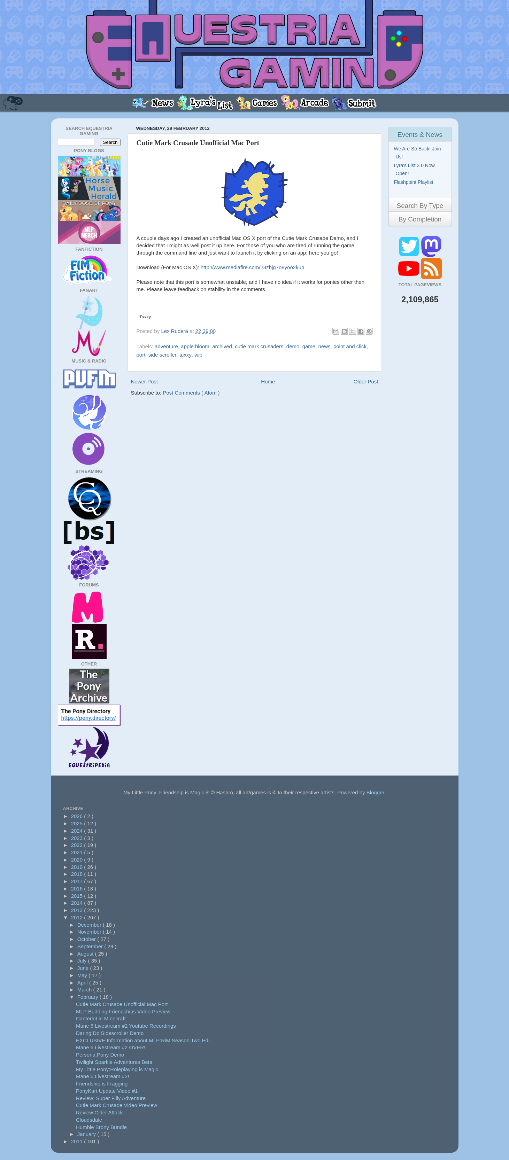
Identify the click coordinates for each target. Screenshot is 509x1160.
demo (293, 346)
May (83, 975)
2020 (77, 860)
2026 (77, 816)
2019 (77, 867)
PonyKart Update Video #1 (107, 1091)
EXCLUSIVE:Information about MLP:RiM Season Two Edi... (145, 1040)
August (86, 954)
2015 (77, 896)
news (324, 346)
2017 (77, 881)
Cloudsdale (89, 1120)
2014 (77, 903)
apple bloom (195, 346)
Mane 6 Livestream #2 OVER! (110, 1047)
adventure (166, 346)
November (90, 932)
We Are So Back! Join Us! (418, 152)
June (83, 968)
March (85, 989)
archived (222, 346)
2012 (77, 917)
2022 (77, 845)
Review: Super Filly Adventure (111, 1098)
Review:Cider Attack (99, 1112)
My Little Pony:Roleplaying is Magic (117, 1069)
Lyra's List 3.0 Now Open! (415, 169)
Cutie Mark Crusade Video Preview (116, 1105)
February (88, 997)
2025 (77, 823)
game (309, 346)
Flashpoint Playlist (414, 182)
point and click (350, 346)
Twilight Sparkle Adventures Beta (114, 1062)
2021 (77, 852)
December (90, 925)
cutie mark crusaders (259, 346)
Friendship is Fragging (102, 1084)
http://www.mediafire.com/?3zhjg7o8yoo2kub (252, 267)
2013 (77, 910)
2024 (77, 831)
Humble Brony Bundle (101, 1127)
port (141, 355)
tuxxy (185, 355)
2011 (77, 1141)
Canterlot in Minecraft (101, 1018)
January (87, 1134)
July (82, 961)
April (83, 983)
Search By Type (420, 205)
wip (198, 355)
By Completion (420, 219)
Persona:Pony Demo (100, 1055)
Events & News (420, 134)
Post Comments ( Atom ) (191, 393)
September (91, 946)
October (87, 939)
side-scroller (162, 355)
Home (268, 381)
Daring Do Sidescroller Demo (110, 1033)
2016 (77, 889)
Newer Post (144, 381)
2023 (77, 838)
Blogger (375, 792)
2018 (77, 874)
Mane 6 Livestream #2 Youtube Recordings (126, 1026)
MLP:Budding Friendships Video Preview (123, 1011)
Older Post (366, 381)
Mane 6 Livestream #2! (102, 1076)
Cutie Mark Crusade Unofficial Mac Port (122, 1004)
